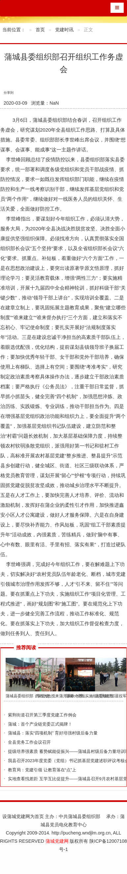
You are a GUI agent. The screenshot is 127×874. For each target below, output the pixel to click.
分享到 (9, 92)
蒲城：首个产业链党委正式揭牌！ (40, 724)
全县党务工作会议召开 (29, 742)
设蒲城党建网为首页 (23, 816)
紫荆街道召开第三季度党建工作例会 (42, 714)
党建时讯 (64, 29)
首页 (40, 29)
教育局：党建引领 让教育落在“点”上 (42, 769)
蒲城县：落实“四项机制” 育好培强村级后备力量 (53, 733)
